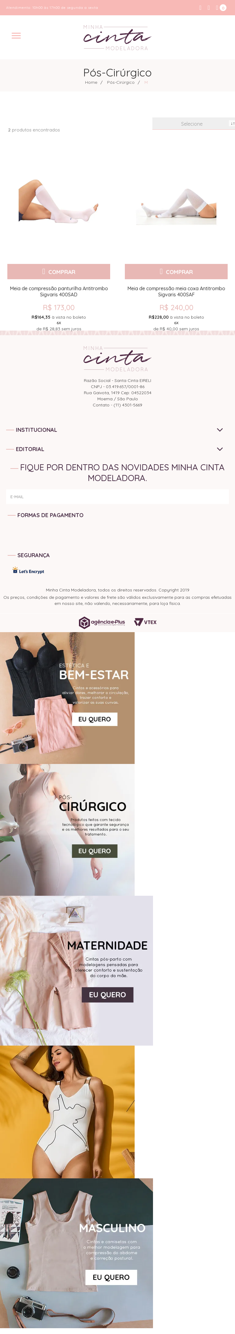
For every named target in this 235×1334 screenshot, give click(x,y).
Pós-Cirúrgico (121, 82)
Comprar (61, 271)
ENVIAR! (213, 504)
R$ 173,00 (59, 307)
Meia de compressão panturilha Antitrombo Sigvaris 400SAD (59, 291)
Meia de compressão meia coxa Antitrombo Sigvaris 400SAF (176, 291)
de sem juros (58, 322)
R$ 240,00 (176, 307)
